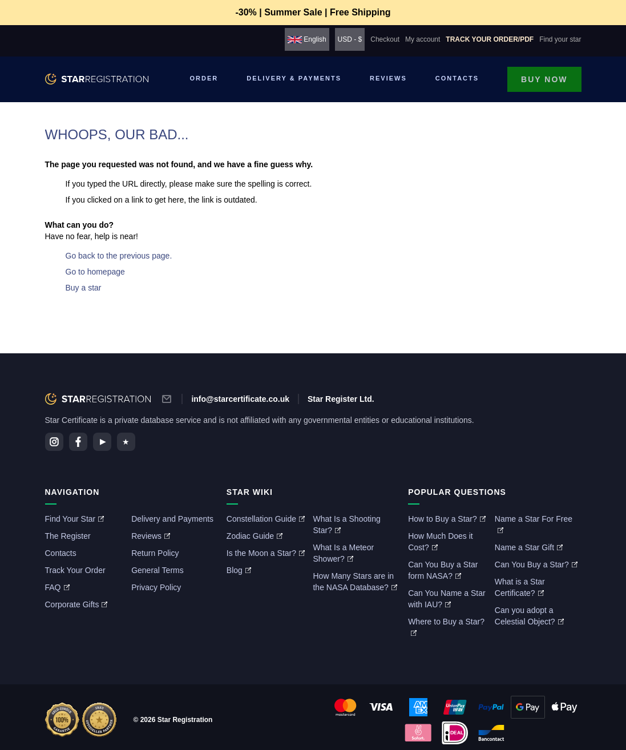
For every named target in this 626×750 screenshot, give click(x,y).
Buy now (544, 79)
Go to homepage (95, 271)
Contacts (457, 78)
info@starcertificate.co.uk (240, 399)
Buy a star (84, 287)
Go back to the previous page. (119, 255)
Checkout (384, 39)
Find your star (560, 39)
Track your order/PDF (490, 39)
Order (204, 78)
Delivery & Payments (294, 78)
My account (422, 39)
